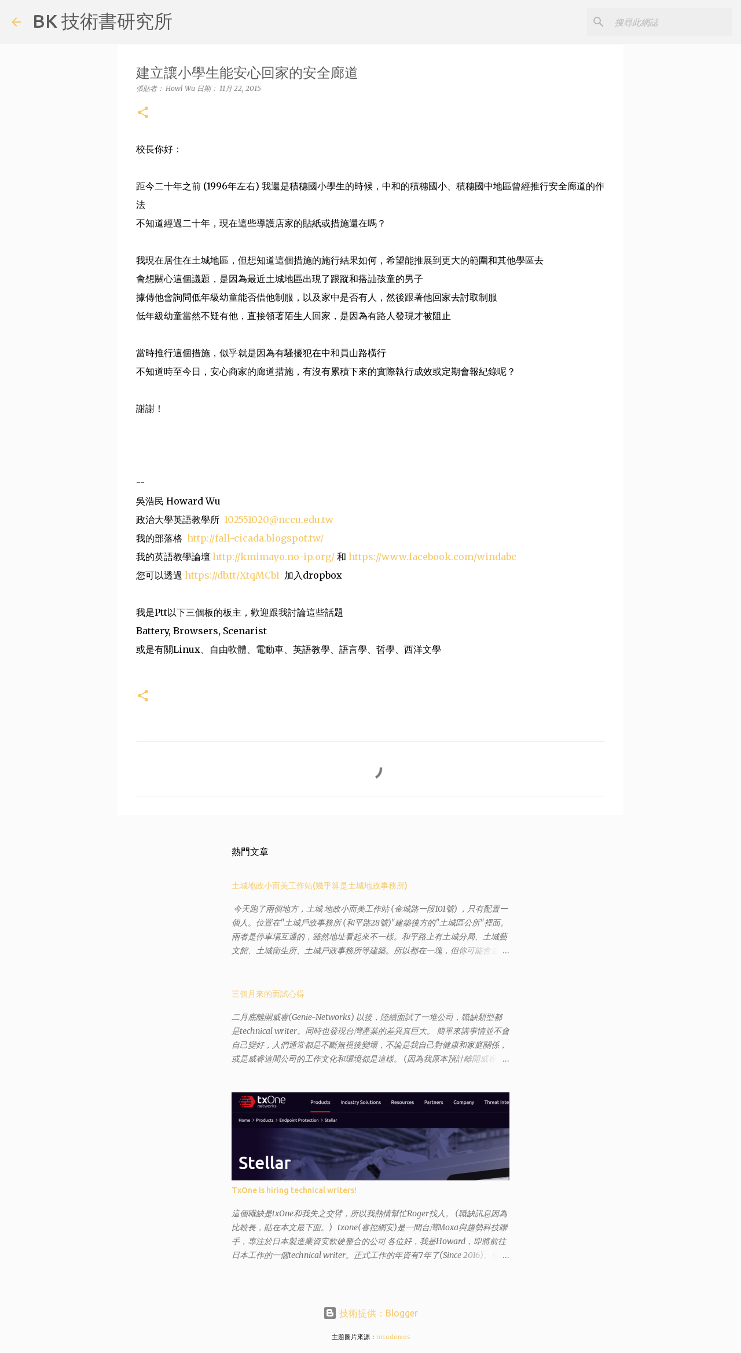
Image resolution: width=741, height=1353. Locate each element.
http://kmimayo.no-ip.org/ (273, 556)
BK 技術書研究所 (102, 20)
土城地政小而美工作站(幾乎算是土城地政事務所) (320, 885)
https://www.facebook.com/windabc (432, 556)
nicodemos (393, 1336)
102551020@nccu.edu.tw (278, 519)
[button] (143, 113)
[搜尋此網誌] (671, 22)
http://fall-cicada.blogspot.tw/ (255, 538)
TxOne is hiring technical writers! (294, 1190)
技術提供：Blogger (370, 1313)
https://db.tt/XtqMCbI (232, 575)
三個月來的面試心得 (268, 994)
